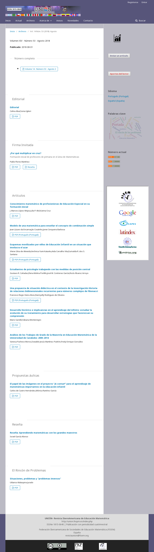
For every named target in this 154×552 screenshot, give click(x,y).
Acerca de (45, 20)
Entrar (144, 2)
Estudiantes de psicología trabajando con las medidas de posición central (50, 269)
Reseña (31, 167)
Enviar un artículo (119, 55)
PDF (16, 116)
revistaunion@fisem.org (77, 535)
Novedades (73, 20)
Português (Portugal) (118, 96)
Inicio (8, 20)
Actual (18, 20)
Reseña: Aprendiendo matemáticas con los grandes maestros (43, 432)
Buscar (142, 20)
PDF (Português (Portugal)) (26, 234)
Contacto (88, 20)
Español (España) (116, 100)
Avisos (59, 20)
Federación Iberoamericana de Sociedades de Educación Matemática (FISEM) (77, 529)
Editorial (14, 107)
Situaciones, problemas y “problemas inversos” (35, 478)
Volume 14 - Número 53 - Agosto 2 (40, 69)
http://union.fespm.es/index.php (77, 521)
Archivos (30, 20)
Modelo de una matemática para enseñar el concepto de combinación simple (52, 225)
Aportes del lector (119, 73)
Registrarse (133, 2)
